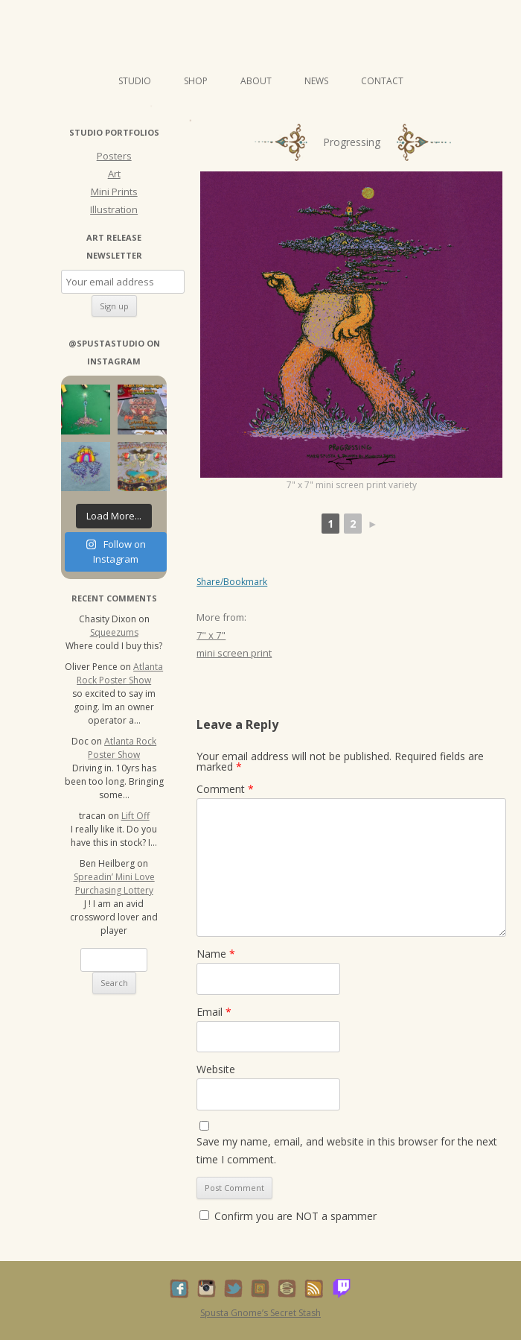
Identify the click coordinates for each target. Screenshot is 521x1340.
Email (213, 1012)
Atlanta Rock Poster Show (120, 673)
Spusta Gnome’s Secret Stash (260, 1312)
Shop (196, 81)
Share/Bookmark (231, 582)
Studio (134, 81)
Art (114, 173)
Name (215, 953)
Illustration (114, 209)
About (256, 81)
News (316, 81)
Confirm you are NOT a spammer (288, 1216)
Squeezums (114, 632)
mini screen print (234, 653)
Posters (114, 155)
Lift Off (135, 815)
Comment (225, 789)
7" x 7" (211, 635)
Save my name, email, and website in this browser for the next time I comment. (346, 1150)
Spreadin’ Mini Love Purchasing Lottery (114, 883)
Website (215, 1069)
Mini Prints (114, 191)
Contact (382, 81)
